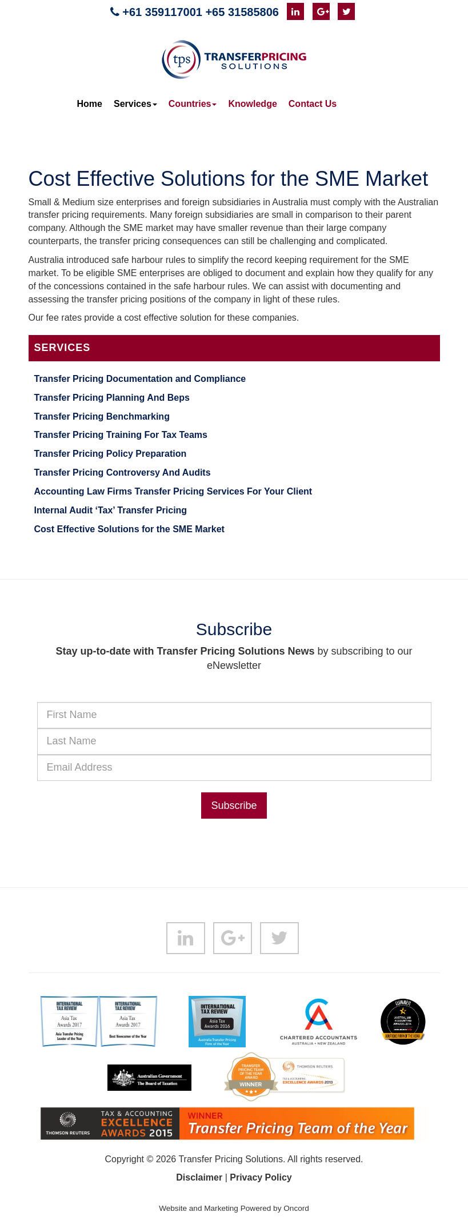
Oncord (296, 1208)
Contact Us (313, 104)
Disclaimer (199, 1177)
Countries (193, 104)
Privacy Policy (261, 1177)
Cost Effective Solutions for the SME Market (129, 529)
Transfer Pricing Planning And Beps (112, 397)
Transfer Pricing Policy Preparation (110, 453)
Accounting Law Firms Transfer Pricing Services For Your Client (173, 491)
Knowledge (252, 104)
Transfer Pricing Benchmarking (102, 416)
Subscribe (234, 805)
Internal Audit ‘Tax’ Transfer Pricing (110, 510)
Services (135, 104)
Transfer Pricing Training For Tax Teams (121, 435)
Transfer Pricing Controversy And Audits (122, 472)
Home (89, 104)
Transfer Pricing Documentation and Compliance (140, 379)
